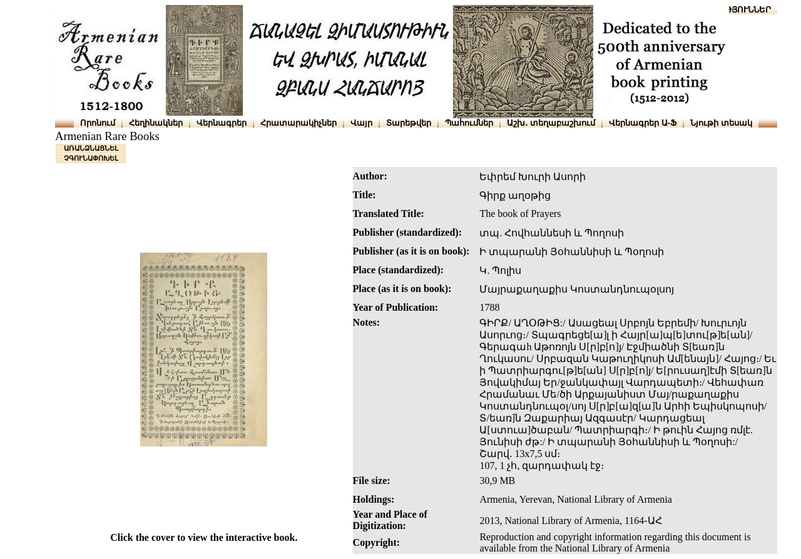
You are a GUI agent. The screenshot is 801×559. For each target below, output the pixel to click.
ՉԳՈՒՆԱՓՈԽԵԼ (91, 158)
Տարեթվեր (408, 123)
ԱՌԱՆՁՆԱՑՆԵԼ (91, 148)
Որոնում (97, 123)
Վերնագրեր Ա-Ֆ (642, 123)
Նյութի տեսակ (721, 123)
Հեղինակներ (156, 123)
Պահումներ (469, 123)
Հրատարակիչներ (298, 123)
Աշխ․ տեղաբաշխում (551, 123)
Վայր (361, 123)
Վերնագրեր (221, 123)
